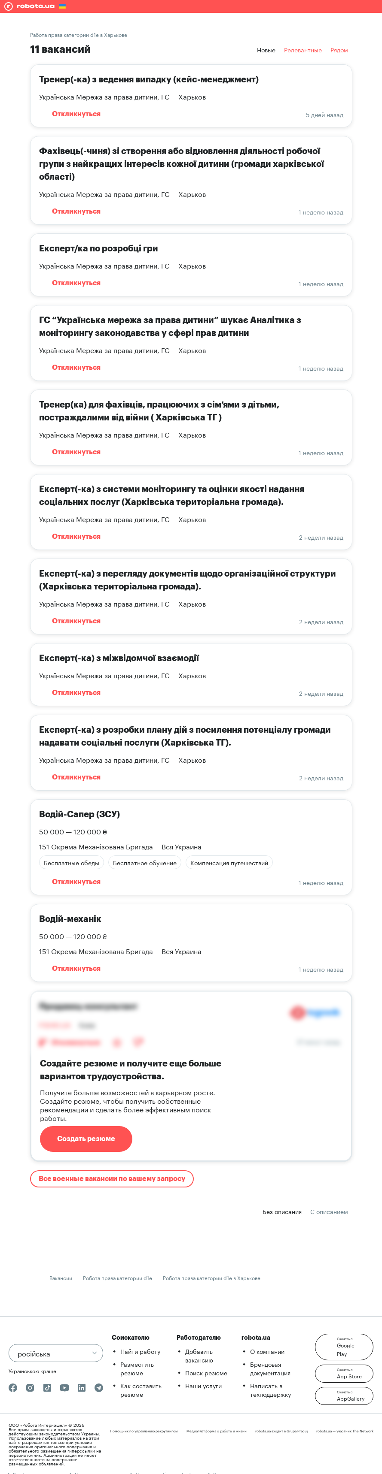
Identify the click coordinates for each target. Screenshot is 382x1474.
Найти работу (140, 1351)
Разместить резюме (137, 1368)
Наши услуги (203, 1385)
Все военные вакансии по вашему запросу (112, 1178)
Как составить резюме (141, 1389)
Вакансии (60, 1277)
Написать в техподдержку (270, 1389)
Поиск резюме (206, 1372)
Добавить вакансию (199, 1355)
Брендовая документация (270, 1368)
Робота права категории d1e (117, 1277)
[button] (344, 1347)
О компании (267, 1351)
